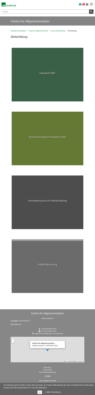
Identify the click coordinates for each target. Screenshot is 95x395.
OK (40, 392)
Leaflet (64, 361)
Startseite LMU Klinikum (18, 31)
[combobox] (47, 11)
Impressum (47, 367)
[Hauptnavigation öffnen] (91, 4)
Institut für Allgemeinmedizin (38, 31)
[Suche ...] (45, 11)
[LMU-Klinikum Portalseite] (9, 4)
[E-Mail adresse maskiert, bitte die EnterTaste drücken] (47, 333)
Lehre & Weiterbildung (58, 31)
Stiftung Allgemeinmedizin (47, 381)
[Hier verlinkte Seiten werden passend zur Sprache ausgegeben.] (87, 4)
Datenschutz (47, 370)
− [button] (13, 342)
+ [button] (13, 339)
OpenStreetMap (72, 361)
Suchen (91, 11)
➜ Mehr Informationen (53, 392)
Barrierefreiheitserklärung (47, 372)
